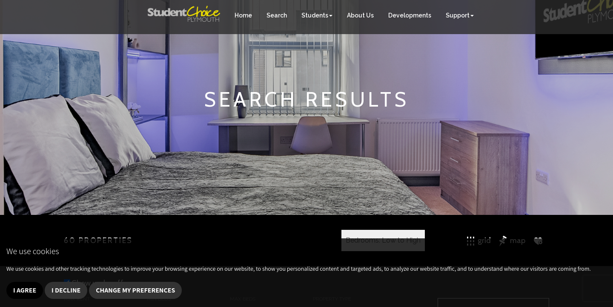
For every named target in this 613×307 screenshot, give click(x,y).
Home (243, 15)
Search (276, 15)
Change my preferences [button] (135, 290)
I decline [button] (66, 290)
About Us (360, 15)
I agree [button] (24, 290)
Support (460, 15)
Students (316, 15)
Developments (409, 15)
